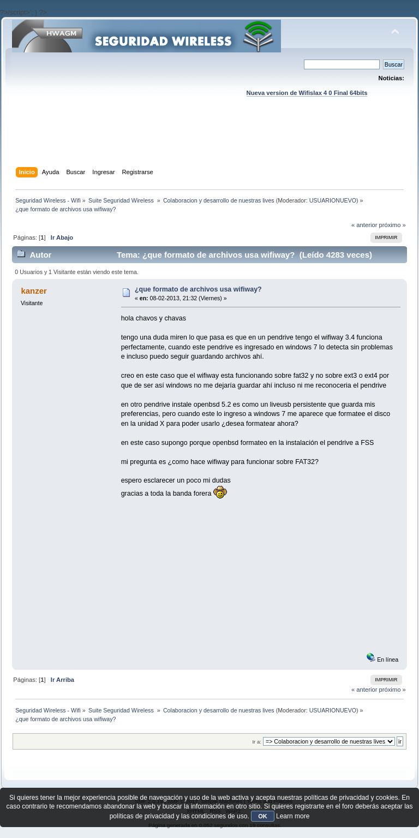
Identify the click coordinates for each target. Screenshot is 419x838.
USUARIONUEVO (332, 200)
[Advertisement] (210, 142)
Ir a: (256, 742)
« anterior (364, 225)
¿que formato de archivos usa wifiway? (198, 289)
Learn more (292, 816)
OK (262, 816)
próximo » (392, 225)
